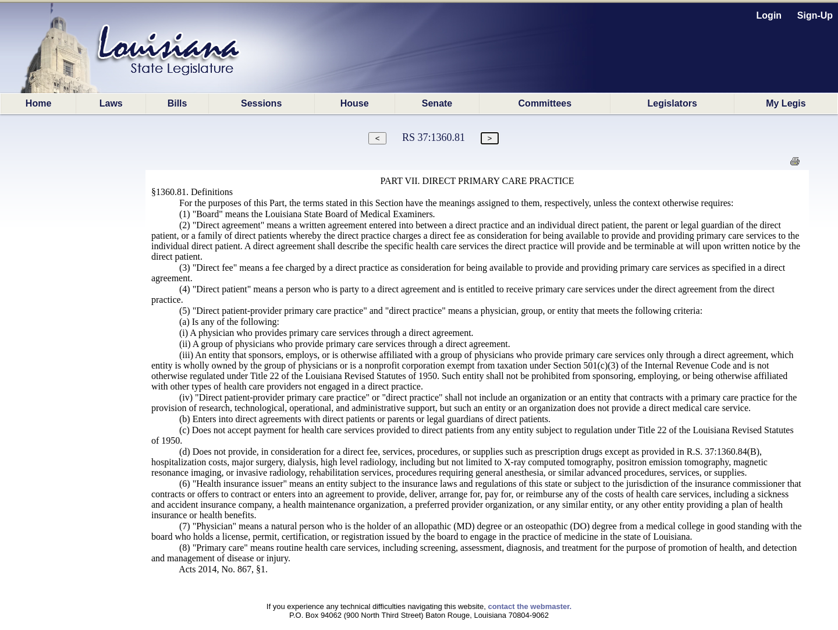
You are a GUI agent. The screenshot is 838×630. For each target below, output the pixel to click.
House (354, 103)
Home (38, 103)
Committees (545, 103)
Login (769, 15)
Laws (111, 103)
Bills (177, 103)
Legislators (672, 103)
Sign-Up (815, 15)
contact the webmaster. (529, 606)
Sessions (261, 103)
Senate (437, 103)
